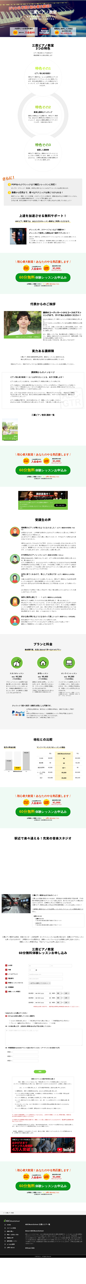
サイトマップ (60, 1279)
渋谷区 (35, 1248)
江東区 (73, 1249)
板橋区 (61, 1249)
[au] (25, 1148)
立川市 (61, 1251)
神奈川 (69, 1251)
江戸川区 (78, 1249)
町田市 (44, 1249)
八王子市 (31, 1251)
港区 (73, 1248)
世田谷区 (27, 1248)
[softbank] (20, 1148)
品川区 (43, 1251)
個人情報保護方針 (71, 1279)
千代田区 (49, 1249)
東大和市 (63, 1248)
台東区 (28, 1249)
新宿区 (31, 1248)
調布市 (36, 1249)
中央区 (35, 1251)
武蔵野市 (52, 1251)
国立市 (58, 1248)
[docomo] (14, 1148)
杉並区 (46, 1248)
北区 (39, 1248)
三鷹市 (57, 1249)
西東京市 (69, 1248)
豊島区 (42, 1248)
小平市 (47, 1251)
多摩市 (39, 1251)
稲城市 (53, 1249)
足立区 (76, 1248)
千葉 (65, 1251)
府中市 (66, 1249)
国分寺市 (57, 1251)
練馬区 (32, 1249)
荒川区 (40, 1249)
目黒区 (54, 1248)
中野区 (50, 1248)
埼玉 (70, 1249)
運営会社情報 (81, 1279)
